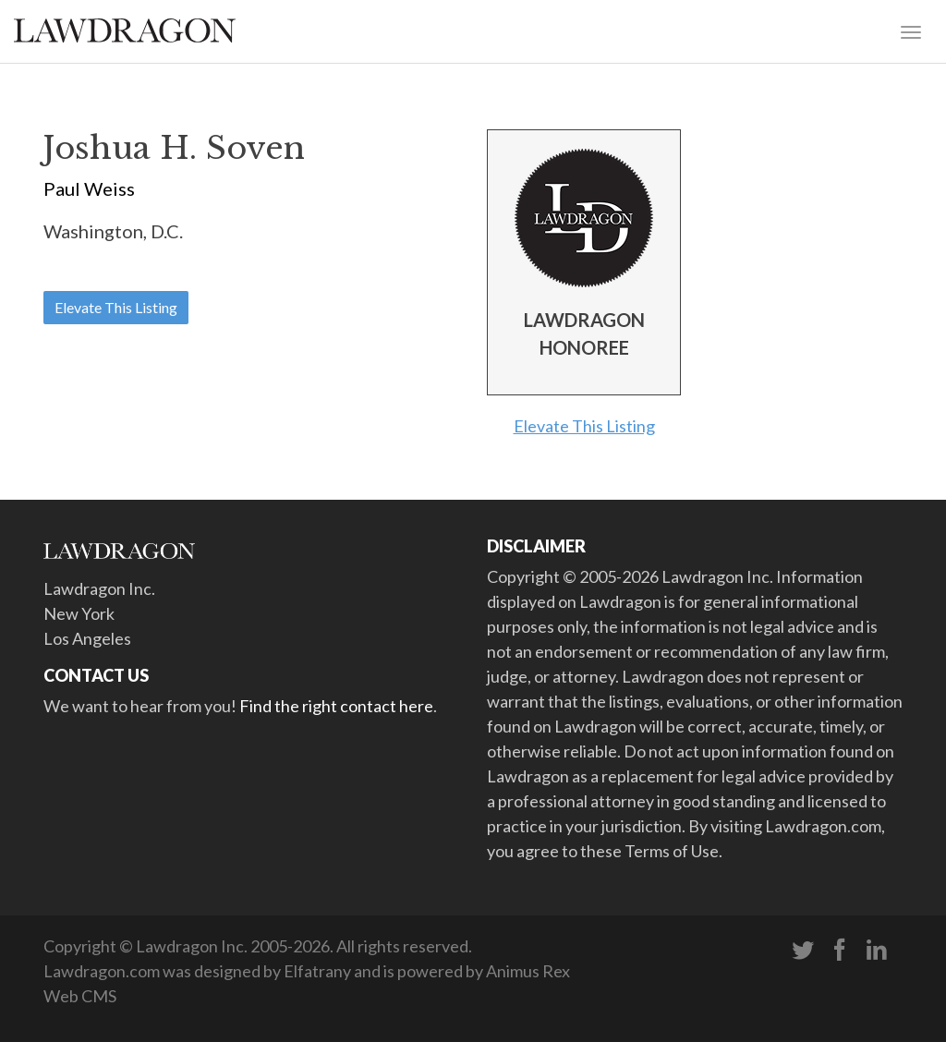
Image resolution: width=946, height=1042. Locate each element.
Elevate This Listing (116, 307)
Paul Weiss (89, 188)
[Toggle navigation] (911, 30)
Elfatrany (317, 971)
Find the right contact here (336, 706)
